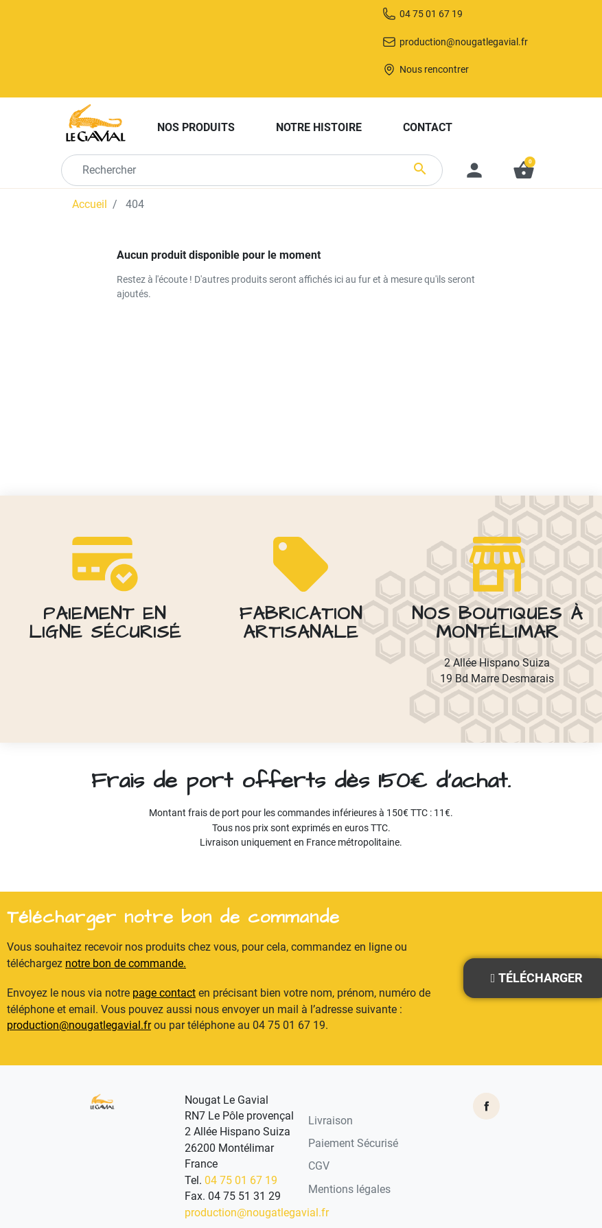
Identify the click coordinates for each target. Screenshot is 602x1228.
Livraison (330, 1121)
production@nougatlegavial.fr (454, 71)
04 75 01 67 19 (454, 41)
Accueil (89, 237)
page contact (164, 994)
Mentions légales (349, 1191)
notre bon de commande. (125, 965)
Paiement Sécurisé (353, 1145)
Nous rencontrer (461, 101)
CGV (318, 1167)
